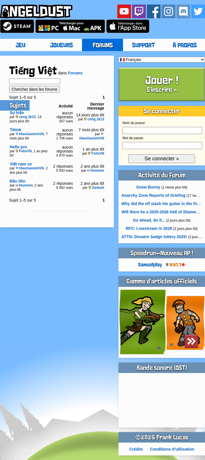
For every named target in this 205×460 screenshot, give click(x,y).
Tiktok (15, 129)
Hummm (95, 171)
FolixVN (24, 151)
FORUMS (103, 45)
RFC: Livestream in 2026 (149, 228)
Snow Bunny (148, 187)
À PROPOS (185, 45)
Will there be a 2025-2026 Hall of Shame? (160, 212)
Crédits (136, 449)
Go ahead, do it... (149, 220)
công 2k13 (26, 117)
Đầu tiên (17, 181)
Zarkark (96, 188)
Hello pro (18, 147)
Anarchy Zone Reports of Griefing (154, 195)
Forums (75, 73)
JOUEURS (61, 45)
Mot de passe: (133, 138)
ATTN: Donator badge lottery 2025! (154, 236)
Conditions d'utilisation (172, 449)
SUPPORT (143, 45)
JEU (20, 45)
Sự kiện (17, 112)
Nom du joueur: (134, 123)
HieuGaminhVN (30, 134)
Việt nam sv (21, 164)
